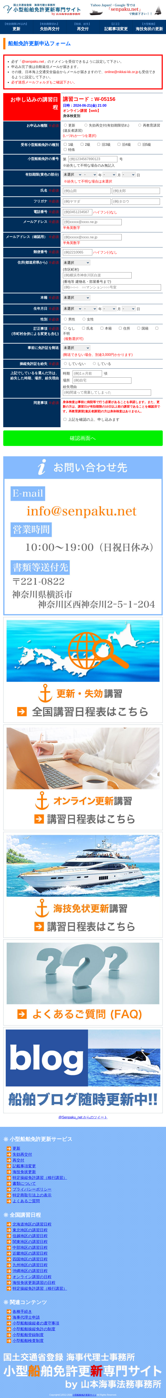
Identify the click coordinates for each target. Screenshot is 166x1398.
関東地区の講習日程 (30, 1242)
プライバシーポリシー (32, 1189)
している (102, 364)
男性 (69, 319)
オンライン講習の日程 (32, 1277)
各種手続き (22, 1311)
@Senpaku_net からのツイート (83, 1117)
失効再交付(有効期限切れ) (107, 125)
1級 (68, 144)
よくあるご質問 (26, 1201)
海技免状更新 (24, 1172)
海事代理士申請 (26, 1317)
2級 (85, 144)
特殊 (69, 150)
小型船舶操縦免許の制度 (34, 1329)
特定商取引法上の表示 (32, 1195)
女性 (88, 319)
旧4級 (124, 144)
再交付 (82, 26)
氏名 (87, 328)
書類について (24, 1183)
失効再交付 (49, 26)
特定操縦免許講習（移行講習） (40, 1178)
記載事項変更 (116, 26)
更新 (16, 26)
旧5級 (144, 144)
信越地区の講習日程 (30, 1236)
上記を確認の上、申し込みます (94, 420)
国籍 (142, 328)
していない (75, 364)
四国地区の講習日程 (30, 1259)
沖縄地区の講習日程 (30, 1271)
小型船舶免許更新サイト (84, 1395)
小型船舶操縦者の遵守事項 (36, 1323)
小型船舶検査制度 (28, 1341)
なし (69, 328)
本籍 (106, 328)
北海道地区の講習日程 (32, 1224)
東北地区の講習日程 (30, 1230)
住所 (124, 328)
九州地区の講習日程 (30, 1265)
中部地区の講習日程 (30, 1247)
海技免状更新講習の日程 (34, 1283)
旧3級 (103, 144)
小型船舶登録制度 (28, 1335)
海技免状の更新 (149, 26)
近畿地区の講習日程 (30, 1253)
